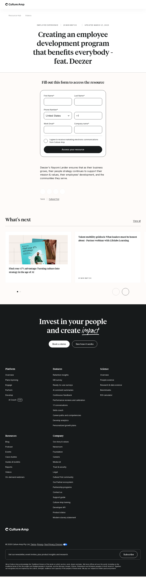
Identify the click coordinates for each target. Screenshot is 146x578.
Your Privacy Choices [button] (53, 544)
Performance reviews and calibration (69, 400)
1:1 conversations (60, 405)
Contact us (57, 492)
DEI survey (57, 380)
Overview (9, 375)
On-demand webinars (15, 477)
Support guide (59, 497)
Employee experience (47, 25)
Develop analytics (61, 420)
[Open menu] (138, 4)
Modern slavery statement (64, 517)
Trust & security (59, 467)
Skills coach (58, 410)
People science (107, 380)
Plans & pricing (11, 380)
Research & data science (111, 385)
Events (8, 452)
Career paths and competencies (67, 415)
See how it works (85, 344)
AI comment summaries (63, 390)
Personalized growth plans (64, 425)
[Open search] (130, 4)
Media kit (57, 462)
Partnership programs (62, 487)
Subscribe (128, 554)
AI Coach (10, 400)
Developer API (59, 507)
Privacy (40, 544)
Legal (55, 472)
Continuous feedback (62, 395)
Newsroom (58, 447)
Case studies (11, 457)
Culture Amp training (61, 502)
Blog (7, 442)
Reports (8, 467)
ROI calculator (106, 395)
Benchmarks (105, 390)
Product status (59, 512)
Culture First (54, 199)
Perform (8, 390)
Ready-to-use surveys (63, 385)
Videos (28, 15)
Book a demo (59, 344)
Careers (56, 457)
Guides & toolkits (12, 462)
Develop (9, 395)
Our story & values (61, 442)
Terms (33, 544)
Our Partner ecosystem (63, 482)
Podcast (9, 447)
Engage (8, 385)
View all (137, 221)
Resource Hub (15, 15)
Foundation (58, 452)
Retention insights (61, 375)
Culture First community (63, 477)
